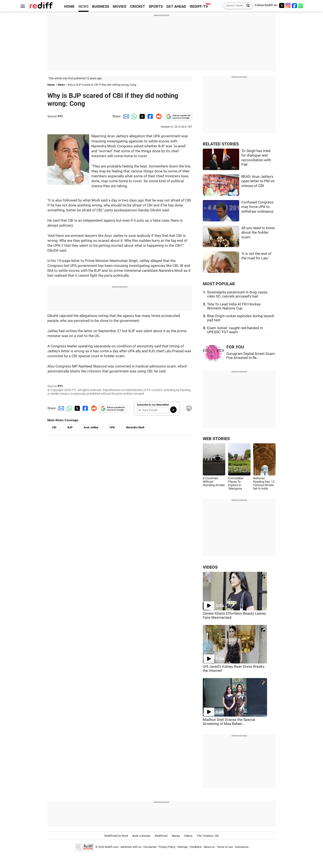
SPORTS (156, 6)
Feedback (196, 847)
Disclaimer (149, 847)
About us (209, 847)
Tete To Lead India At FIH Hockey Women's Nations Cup (234, 306)
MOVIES (119, 6)
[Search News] (247, 5)
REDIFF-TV (199, 6)
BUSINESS (100, 6)
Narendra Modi (135, 427)
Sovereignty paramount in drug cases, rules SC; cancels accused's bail (237, 294)
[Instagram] (288, 5)
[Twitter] (281, 5)
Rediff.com (111, 847)
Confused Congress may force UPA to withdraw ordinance (257, 207)
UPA (112, 427)
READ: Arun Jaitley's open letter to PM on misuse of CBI (258, 181)
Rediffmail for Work (116, 835)
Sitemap (182, 847)
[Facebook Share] (150, 116)
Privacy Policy (167, 847)
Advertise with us (130, 847)
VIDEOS (210, 567)
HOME (69, 6)
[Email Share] (125, 116)
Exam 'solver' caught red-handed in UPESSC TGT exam (235, 330)
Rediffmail (161, 835)
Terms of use (225, 847)
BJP (70, 427)
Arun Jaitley (91, 427)
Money (176, 835)
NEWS (83, 6)
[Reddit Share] (158, 116)
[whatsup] (301, 5)
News (61, 84)
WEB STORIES (216, 438)
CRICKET (137, 6)
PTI (60, 116)
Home (51, 84)
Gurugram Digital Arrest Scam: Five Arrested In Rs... (251, 356)
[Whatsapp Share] (133, 116)
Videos (188, 835)
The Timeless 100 (208, 835)
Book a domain (141, 835)
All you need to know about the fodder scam (258, 232)
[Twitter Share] (142, 116)
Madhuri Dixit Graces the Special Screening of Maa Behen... (229, 722)
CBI (54, 427)
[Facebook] (294, 5)
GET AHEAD (176, 6)
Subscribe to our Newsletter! (153, 404)
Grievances (242, 847)
